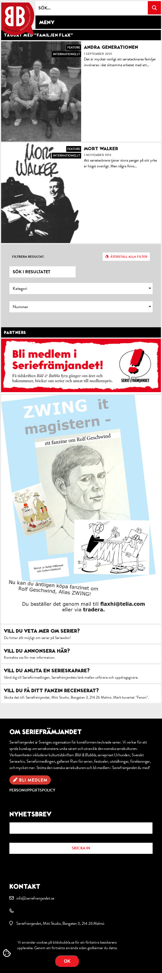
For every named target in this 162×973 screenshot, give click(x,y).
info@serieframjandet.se (35, 898)
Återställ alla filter (128, 256)
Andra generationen (111, 47)
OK (67, 961)
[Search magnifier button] (154, 7)
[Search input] (91, 8)
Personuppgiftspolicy (32, 790)
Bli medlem (33, 780)
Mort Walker (101, 148)
